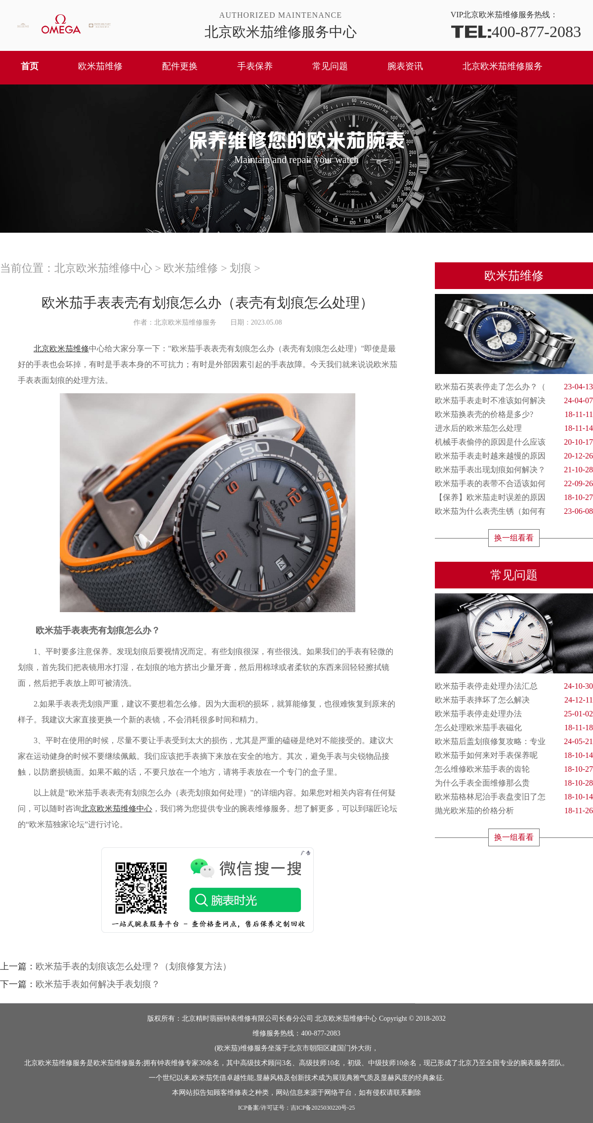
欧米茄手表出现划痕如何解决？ (514, 470)
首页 (30, 66)
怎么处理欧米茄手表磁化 (514, 728)
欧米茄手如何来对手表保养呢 (514, 755)
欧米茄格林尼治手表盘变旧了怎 (514, 797)
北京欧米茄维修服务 (503, 66)
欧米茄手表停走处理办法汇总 (514, 686)
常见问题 (330, 66)
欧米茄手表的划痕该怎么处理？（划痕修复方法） (133, 966)
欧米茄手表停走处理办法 (514, 714)
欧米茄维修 (100, 66)
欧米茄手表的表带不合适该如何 (514, 484)
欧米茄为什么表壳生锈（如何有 (514, 511)
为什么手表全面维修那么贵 (514, 783)
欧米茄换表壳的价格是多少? (514, 414)
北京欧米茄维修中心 (103, 268)
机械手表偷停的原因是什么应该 (514, 442)
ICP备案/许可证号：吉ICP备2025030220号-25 (296, 1107)
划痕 (241, 268)
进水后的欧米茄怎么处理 (514, 428)
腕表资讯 (405, 66)
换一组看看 (514, 538)
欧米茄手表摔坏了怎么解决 (514, 700)
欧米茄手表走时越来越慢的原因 (514, 456)
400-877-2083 (516, 31)
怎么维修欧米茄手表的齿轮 (514, 769)
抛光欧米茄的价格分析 (514, 811)
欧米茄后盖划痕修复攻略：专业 (514, 742)
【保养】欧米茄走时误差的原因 (514, 497)
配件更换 (180, 66)
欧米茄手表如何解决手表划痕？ (98, 984)
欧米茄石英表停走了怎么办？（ (514, 387)
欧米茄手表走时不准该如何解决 (514, 401)
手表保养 (255, 66)
